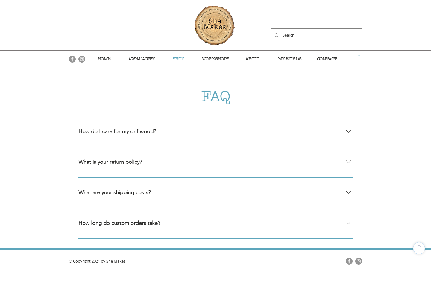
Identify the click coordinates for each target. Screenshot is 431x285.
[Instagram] (358, 261)
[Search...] (316, 35)
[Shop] (419, 248)
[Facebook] (349, 261)
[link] (359, 58)
